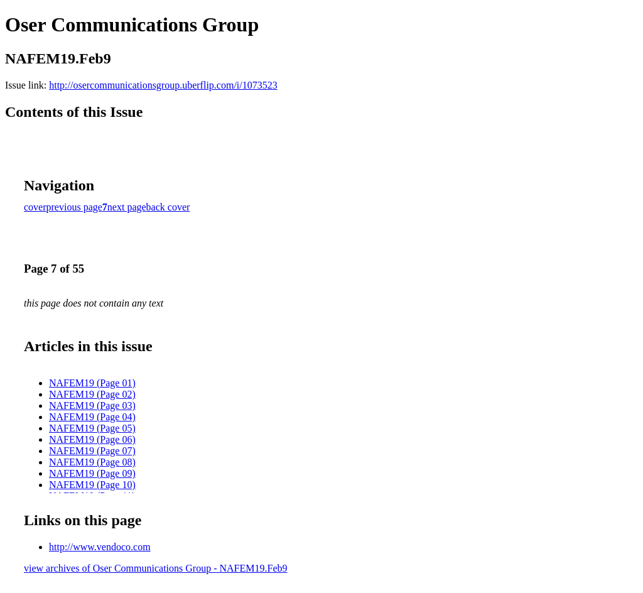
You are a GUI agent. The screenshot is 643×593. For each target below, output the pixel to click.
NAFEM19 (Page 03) (92, 405)
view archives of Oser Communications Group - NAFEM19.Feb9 (156, 568)
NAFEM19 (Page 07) (92, 450)
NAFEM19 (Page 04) (92, 416)
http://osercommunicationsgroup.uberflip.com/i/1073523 (163, 85)
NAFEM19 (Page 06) (92, 439)
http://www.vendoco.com (100, 546)
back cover (168, 207)
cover (35, 207)
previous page (74, 207)
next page (126, 207)
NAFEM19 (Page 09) (92, 473)
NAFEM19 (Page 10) (92, 484)
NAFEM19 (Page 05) (92, 428)
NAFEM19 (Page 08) (92, 462)
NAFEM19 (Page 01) (92, 383)
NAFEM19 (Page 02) (92, 394)
